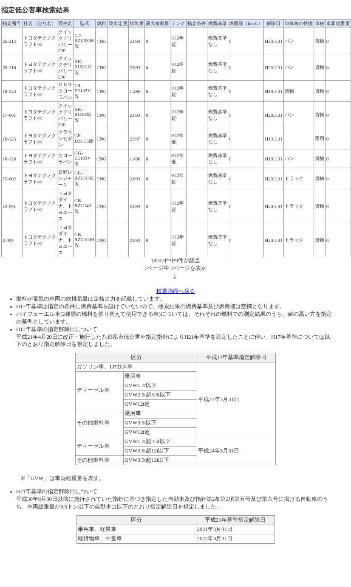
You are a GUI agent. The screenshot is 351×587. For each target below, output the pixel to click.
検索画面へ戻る (175, 291)
